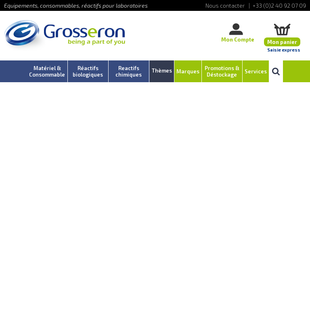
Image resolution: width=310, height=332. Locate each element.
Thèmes (162, 70)
